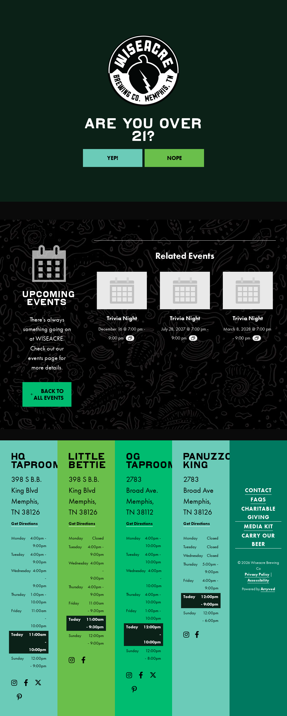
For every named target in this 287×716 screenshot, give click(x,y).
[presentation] (122, 290)
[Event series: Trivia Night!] (130, 338)
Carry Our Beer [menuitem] (258, 540)
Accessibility (258, 580)
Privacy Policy (257, 574)
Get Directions (24, 523)
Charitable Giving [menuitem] (258, 513)
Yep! (112, 158)
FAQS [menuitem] (258, 499)
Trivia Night (122, 318)
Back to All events (49, 394)
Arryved (268, 588)
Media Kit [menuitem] (258, 526)
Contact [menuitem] (258, 490)
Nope (174, 158)
